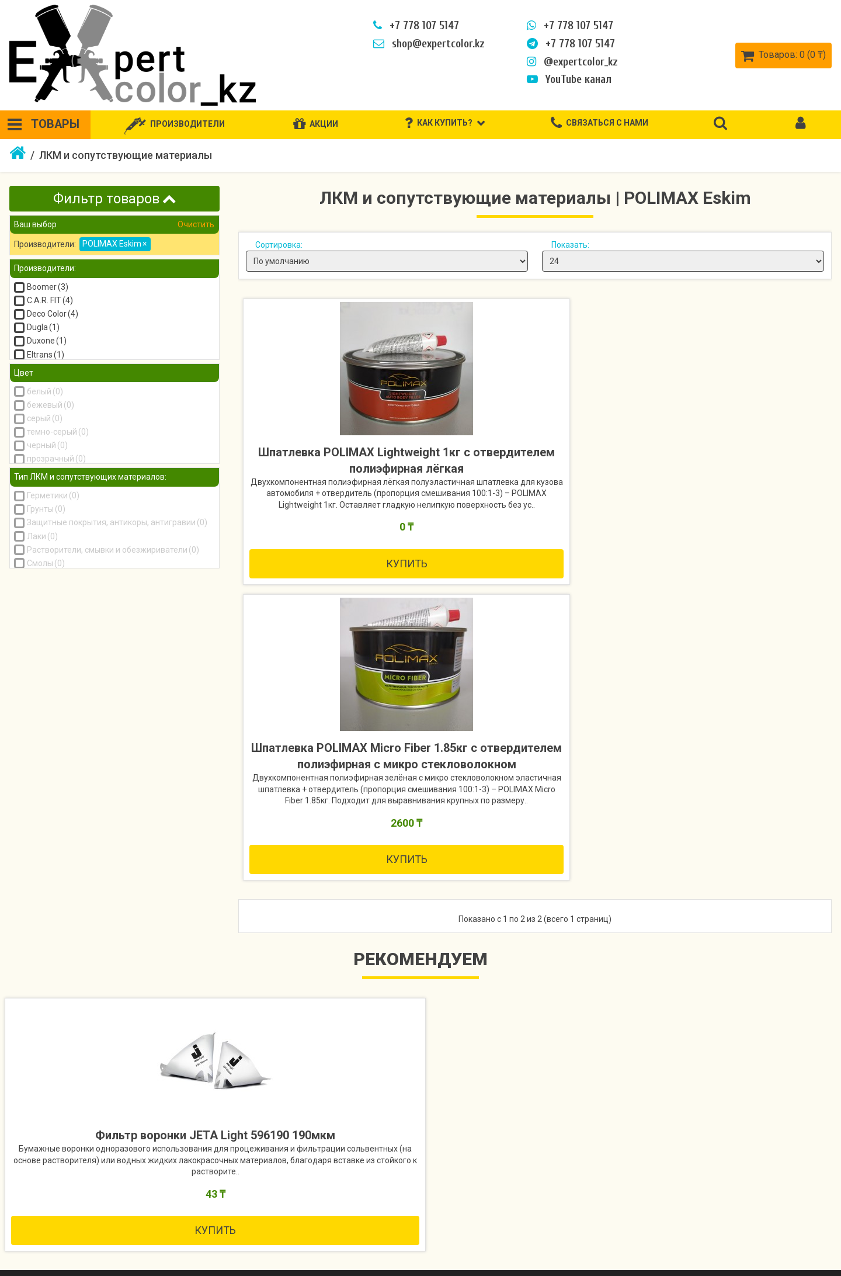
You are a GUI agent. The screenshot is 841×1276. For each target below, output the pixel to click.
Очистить (195, 224)
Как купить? (41, 1189)
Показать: (570, 244)
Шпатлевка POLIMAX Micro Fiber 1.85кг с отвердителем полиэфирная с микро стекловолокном (534, 477)
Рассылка (750, 1251)
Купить (337, 631)
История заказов (766, 1209)
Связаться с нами (292, 1189)
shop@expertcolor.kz (428, 43)
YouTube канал (568, 79)
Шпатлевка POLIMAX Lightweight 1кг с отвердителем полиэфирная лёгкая (337, 477)
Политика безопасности (68, 1230)
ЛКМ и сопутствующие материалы (125, 155)
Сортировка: (279, 244)
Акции (515, 1209)
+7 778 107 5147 (415, 25)
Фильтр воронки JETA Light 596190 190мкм (105, 918)
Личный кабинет (764, 1189)
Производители (537, 1189)
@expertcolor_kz (571, 62)
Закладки (750, 1230)
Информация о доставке (69, 1209)
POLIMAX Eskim (114, 243)
